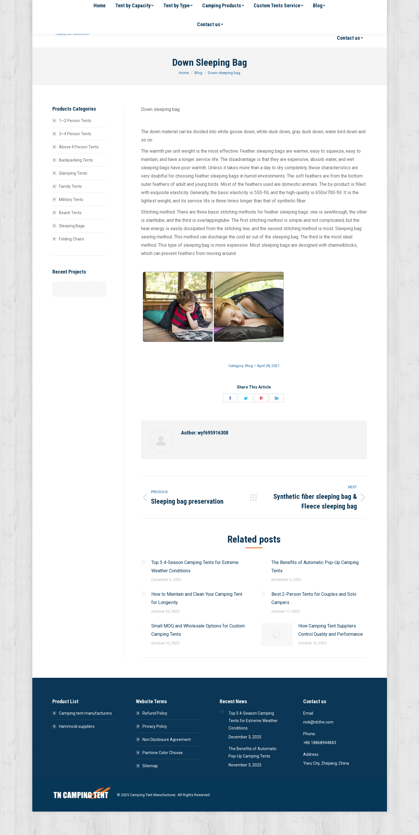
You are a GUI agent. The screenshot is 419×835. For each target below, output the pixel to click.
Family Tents (70, 186)
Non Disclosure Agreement (166, 739)
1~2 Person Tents (75, 120)
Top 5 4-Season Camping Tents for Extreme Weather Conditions (195, 566)
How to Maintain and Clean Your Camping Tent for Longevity (196, 598)
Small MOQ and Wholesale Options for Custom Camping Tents (198, 630)
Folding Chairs (71, 239)
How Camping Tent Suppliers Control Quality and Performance (330, 630)
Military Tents (71, 199)
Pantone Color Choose (162, 752)
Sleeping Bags (72, 226)
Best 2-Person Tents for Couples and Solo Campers (313, 598)
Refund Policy (154, 713)
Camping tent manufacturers (85, 713)
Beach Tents (70, 212)
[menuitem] (136, 19)
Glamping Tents (73, 173)
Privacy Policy (154, 726)
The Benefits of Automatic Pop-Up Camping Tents (315, 566)
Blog (249, 366)
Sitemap (150, 766)
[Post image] (143, 562)
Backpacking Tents (76, 160)
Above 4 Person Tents (79, 147)
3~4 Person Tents (75, 133)
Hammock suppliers (77, 726)
